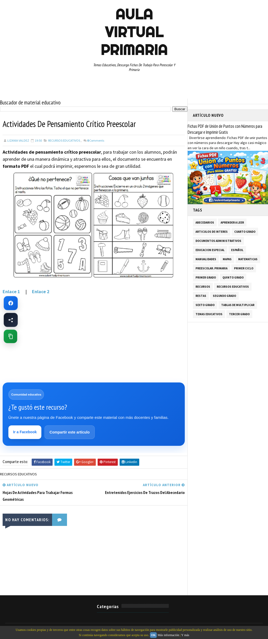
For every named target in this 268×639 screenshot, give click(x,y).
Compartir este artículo (69, 432)
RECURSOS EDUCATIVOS (64, 140)
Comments (95, 140)
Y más (185, 635)
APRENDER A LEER (232, 222)
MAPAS (227, 259)
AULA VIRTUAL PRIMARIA (134, 32)
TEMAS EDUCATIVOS (209, 314)
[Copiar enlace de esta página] (10, 336)
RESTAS (201, 296)
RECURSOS (203, 286)
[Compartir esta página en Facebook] (11, 320)
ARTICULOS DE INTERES (212, 232)
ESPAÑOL (237, 250)
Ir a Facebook (25, 432)
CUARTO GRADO (244, 232)
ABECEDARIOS (205, 222)
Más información (168, 635)
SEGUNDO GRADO (224, 296)
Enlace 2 (40, 291)
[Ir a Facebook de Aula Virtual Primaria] (11, 303)
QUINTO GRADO (233, 277)
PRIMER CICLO (243, 268)
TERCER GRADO (239, 314)
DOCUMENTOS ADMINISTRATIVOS (218, 241)
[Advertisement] (94, 338)
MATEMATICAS (248, 259)
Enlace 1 (12, 291)
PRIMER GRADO (206, 277)
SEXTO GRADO (205, 305)
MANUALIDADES (206, 259)
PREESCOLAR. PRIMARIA (211, 268)
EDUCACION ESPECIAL (210, 250)
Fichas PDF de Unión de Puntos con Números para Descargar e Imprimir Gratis (225, 129)
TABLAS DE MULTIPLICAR (237, 305)
